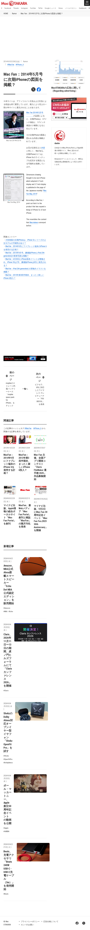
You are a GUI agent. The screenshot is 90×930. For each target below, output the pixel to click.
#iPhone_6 (20, 65)
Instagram (24, 8)
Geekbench (82, 8)
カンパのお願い (27, 925)
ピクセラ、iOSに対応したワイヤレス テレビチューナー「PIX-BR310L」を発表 (39, 388)
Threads (16, 8)
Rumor (14, 13)
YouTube (33, 8)
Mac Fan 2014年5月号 (34, 112)
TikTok (40, 8)
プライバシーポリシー (30, 921)
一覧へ (25, 389)
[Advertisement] (45, 34)
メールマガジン (71, 8)
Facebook (7, 8)
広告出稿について (50, 921)
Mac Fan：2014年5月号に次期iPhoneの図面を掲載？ (42, 13)
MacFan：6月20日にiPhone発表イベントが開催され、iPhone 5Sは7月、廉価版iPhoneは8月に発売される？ (25, 262)
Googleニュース (50, 8)
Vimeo (60, 8)
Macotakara (34, 222)
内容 (43, 148)
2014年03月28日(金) (12, 61)
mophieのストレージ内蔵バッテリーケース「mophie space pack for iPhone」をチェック (10, 389)
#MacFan (10, 65)
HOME (6, 13)
